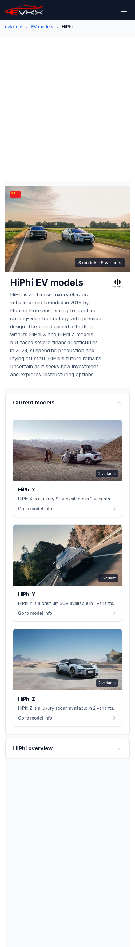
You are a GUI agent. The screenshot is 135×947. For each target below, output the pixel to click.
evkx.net (13, 26)
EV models (42, 26)
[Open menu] (124, 10)
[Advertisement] (67, 104)
